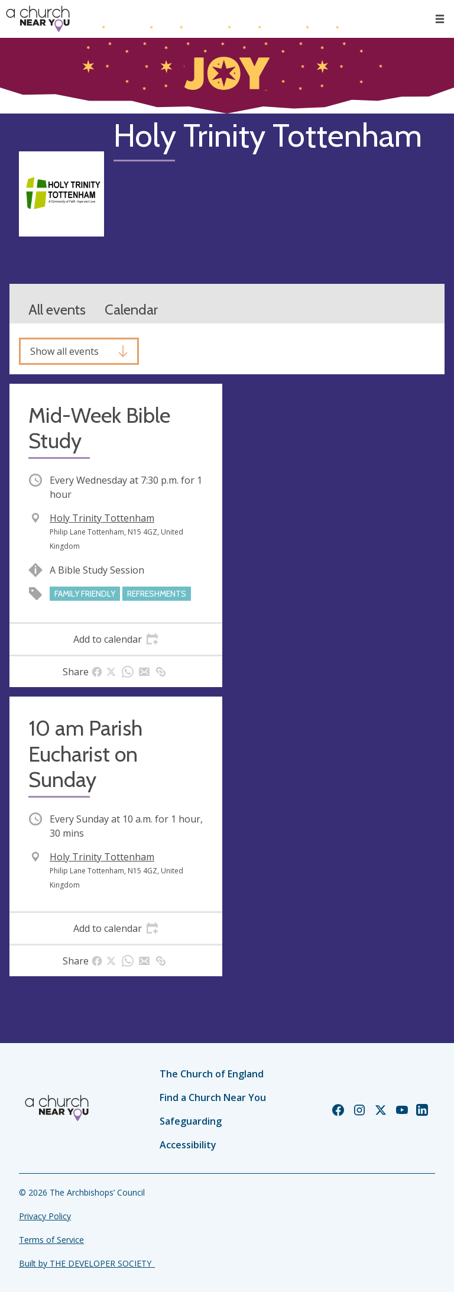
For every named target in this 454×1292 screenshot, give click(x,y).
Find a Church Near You (213, 1097)
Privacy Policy (45, 1216)
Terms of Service (51, 1239)
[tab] (115, 639)
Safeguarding (191, 1121)
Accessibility (188, 1144)
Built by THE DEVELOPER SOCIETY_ (87, 1263)
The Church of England (212, 1073)
